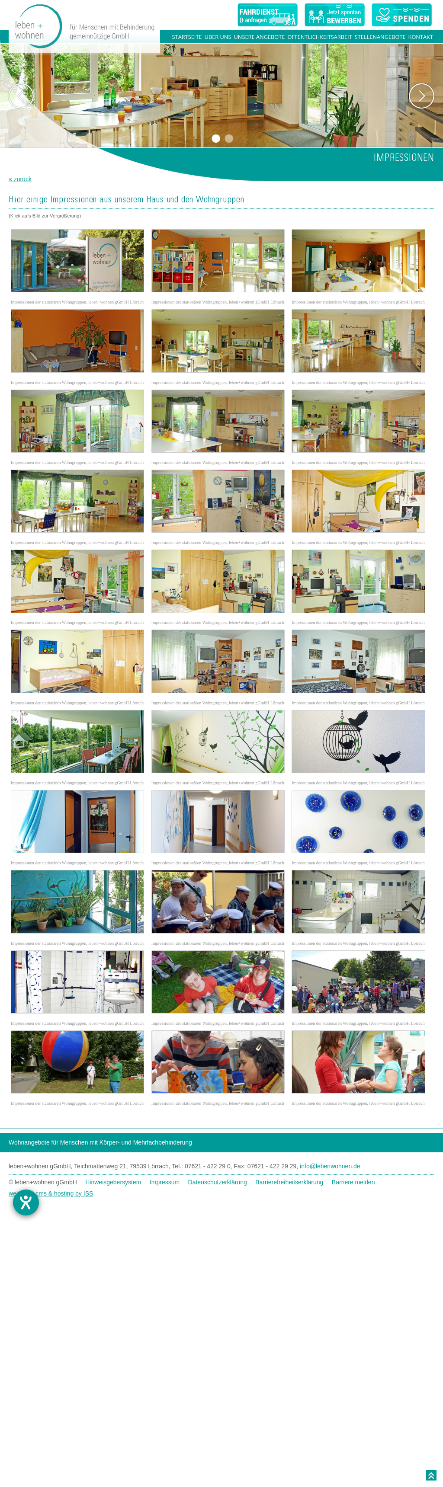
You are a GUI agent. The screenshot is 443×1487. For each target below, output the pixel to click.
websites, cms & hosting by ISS (51, 1220)
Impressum (165, 1209)
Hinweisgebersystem (113, 1209)
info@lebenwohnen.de (330, 1193)
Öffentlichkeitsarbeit (319, 37)
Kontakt (420, 37)
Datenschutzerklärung (217, 1209)
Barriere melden (353, 1209)
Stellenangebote (380, 37)
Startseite (187, 37)
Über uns (218, 37)
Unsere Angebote (259, 37)
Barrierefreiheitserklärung (289, 1209)
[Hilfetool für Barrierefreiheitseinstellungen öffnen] (32, 1202)
